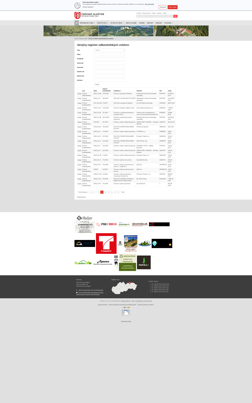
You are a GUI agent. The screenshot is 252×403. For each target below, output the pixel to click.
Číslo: (79, 54)
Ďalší (122, 192)
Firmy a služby (131, 23)
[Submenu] (94, 23)
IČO (160, 90)
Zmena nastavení (88, 7)
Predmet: (80, 59)
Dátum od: (80, 71)
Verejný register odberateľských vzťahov (100, 38)
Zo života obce (116, 23)
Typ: (78, 50)
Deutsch (159, 13)
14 (118, 192)
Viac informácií (149, 4)
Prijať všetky (172, 7)
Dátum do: (80, 76)
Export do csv (81, 197)
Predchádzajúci (83, 192)
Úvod (76, 38)
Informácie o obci (86, 23)
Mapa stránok (125, 301)
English (154, 13)
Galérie (142, 23)
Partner (139, 90)
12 (111, 192)
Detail (79, 93)
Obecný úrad (102, 23)
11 (108, 192)
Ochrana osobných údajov (145, 304)
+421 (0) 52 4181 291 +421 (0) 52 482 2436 (90, 290)
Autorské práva (102, 304)
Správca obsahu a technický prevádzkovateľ (122, 304)
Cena (169, 90)
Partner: (80, 80)
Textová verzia (146, 13)
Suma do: (80, 67)
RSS (133, 301)
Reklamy (159, 23)
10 (105, 192)
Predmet (117, 90)
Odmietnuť (163, 7)
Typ (83, 90)
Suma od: (80, 63)
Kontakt (139, 13)
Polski (164, 13)
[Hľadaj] (154, 16)
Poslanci (167, 23)
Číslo (95, 90)
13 (115, 192)
